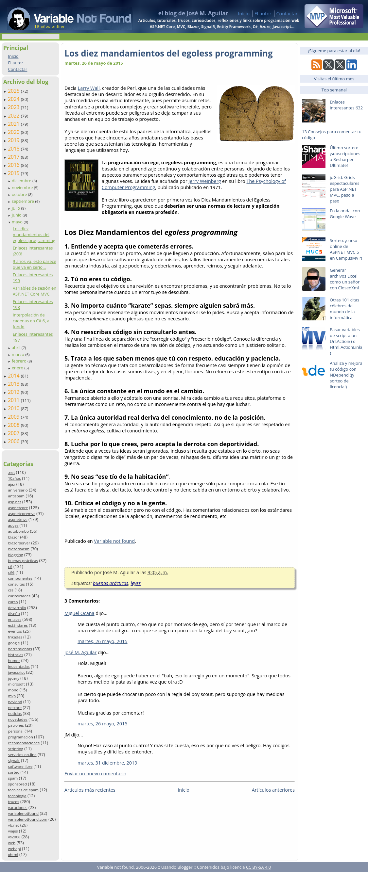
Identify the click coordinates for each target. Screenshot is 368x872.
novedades (17, 719)
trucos (13, 801)
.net (11, 472)
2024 (14, 99)
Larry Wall (89, 88)
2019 (14, 140)
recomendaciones (24, 742)
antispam (16, 495)
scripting (15, 748)
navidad (15, 701)
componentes (20, 578)
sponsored (17, 784)
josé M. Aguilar (80, 652)
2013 (14, 383)
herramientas (20, 648)
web (11, 842)
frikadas (15, 637)
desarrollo (17, 607)
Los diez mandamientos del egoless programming (34, 234)
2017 (14, 156)
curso (13, 601)
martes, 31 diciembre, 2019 (107, 763)
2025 (14, 90)
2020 (14, 132)
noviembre (23, 187)
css (10, 590)
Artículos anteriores (273, 790)
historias (15, 654)
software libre (20, 766)
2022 (14, 115)
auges (13, 525)
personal (16, 731)
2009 (14, 416)
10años (14, 478)
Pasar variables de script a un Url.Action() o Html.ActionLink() (346, 341)
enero (18, 368)
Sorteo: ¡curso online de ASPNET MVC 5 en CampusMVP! (346, 249)
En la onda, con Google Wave (345, 213)
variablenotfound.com (27, 819)
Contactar (287, 13)
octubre (20, 194)
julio (16, 208)
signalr (14, 760)
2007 (14, 433)
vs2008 (14, 836)
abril (17, 347)
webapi (14, 848)
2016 (14, 165)
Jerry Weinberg (204, 181)
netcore (15, 707)
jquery (13, 678)
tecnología (17, 795)
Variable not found (114, 541)
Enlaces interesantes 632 (346, 105)
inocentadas (18, 666)
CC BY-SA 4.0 (258, 867)
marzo (18, 354)
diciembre (22, 181)
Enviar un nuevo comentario (95, 773)
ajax (11, 484)
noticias (15, 713)
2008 (14, 424)
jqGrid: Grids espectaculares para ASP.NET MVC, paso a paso (344, 189)
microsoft (16, 684)
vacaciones (17, 807)
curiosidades (19, 595)
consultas (16, 584)
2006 (14, 441)
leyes (136, 583)
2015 (14, 173)
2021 (14, 123)
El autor (263, 13)
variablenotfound (23, 813)
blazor (13, 537)
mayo (18, 222)
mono (13, 689)
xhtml (13, 854)
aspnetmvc (17, 519)
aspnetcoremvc (21, 513)
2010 (14, 408)
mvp (12, 695)
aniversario (17, 490)
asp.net (14, 501)
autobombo (18, 531)
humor (14, 660)
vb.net (13, 825)
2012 (14, 392)
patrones (16, 725)
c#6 (11, 572)
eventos (15, 631)
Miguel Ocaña (79, 613)
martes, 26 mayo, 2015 (103, 641)
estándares (17, 625)
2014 (14, 375)
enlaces (14, 619)
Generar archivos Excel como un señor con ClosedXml (344, 279)
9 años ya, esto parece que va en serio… (34, 264)
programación (20, 737)
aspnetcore (18, 507)
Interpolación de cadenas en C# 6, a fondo (31, 321)
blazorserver (19, 543)
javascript (16, 672)
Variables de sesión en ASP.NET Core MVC (34, 291)
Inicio (244, 13)
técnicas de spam (23, 789)
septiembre (23, 201)
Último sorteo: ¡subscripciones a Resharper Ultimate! (345, 156)
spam (13, 778)
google (14, 642)
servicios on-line (22, 754)
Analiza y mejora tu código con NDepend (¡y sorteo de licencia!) (346, 375)
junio (17, 215)
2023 (14, 107)
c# (10, 566)
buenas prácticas (23, 560)
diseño (14, 613)
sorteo (13, 772)
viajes (13, 831)
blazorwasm (18, 548)
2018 (14, 148)
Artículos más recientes (89, 790)
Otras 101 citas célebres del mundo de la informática (344, 308)
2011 (14, 400)
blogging (15, 554)
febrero (19, 361)
